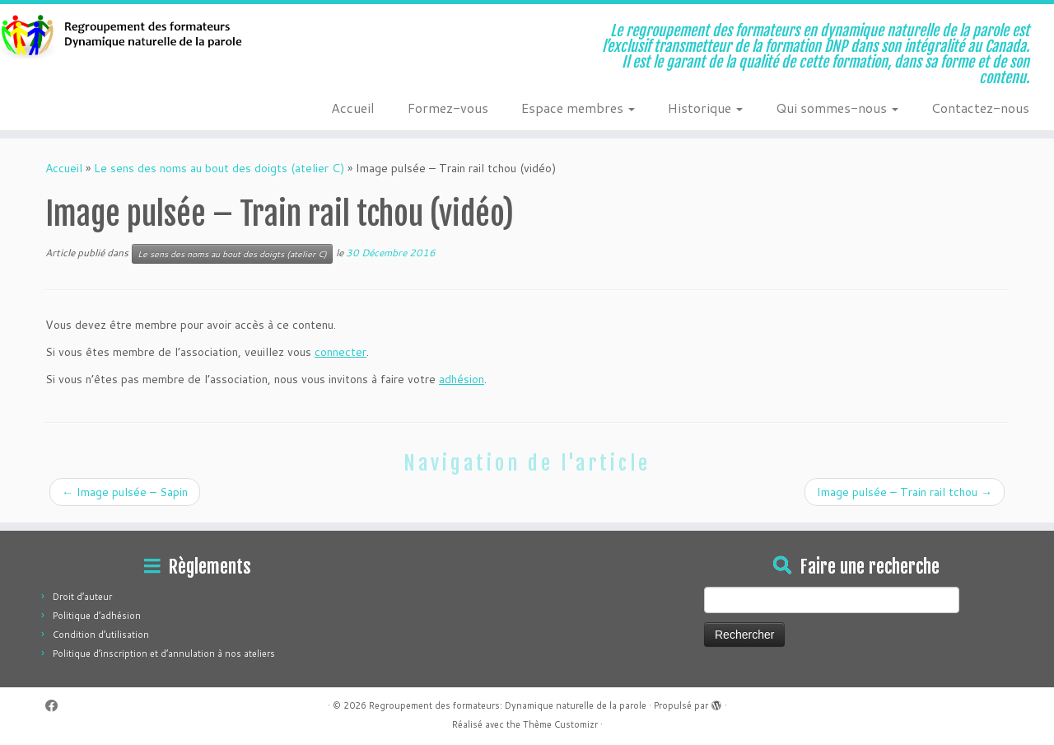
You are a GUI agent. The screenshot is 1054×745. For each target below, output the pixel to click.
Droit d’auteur (82, 596)
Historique (705, 107)
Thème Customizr (560, 724)
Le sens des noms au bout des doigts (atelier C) (219, 168)
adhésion (461, 379)
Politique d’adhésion (97, 615)
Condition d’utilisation (101, 634)
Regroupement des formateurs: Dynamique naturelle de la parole (507, 705)
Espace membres (578, 107)
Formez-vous (448, 107)
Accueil (353, 107)
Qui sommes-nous (837, 107)
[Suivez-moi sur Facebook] (56, 706)
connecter (340, 352)
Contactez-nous (980, 107)
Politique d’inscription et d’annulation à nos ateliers (164, 653)
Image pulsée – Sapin (125, 492)
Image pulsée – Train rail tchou (904, 492)
